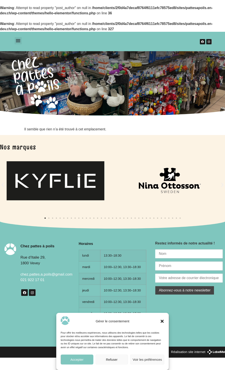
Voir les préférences (147, 359)
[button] (162, 321)
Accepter (76, 359)
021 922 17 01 (33, 280)
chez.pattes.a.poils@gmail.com (47, 274)
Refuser (112, 359)
